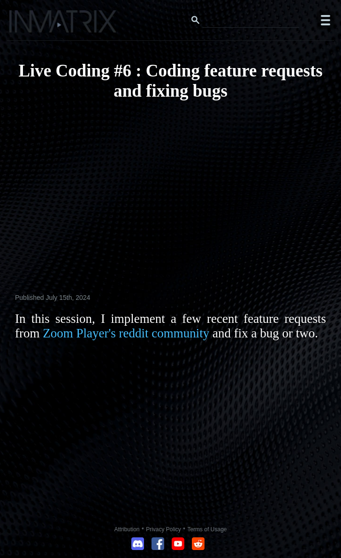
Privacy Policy (163, 529)
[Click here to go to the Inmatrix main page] (26, 24)
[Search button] (196, 20)
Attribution (127, 529)
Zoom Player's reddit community (126, 333)
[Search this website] (251, 20)
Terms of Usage (207, 529)
